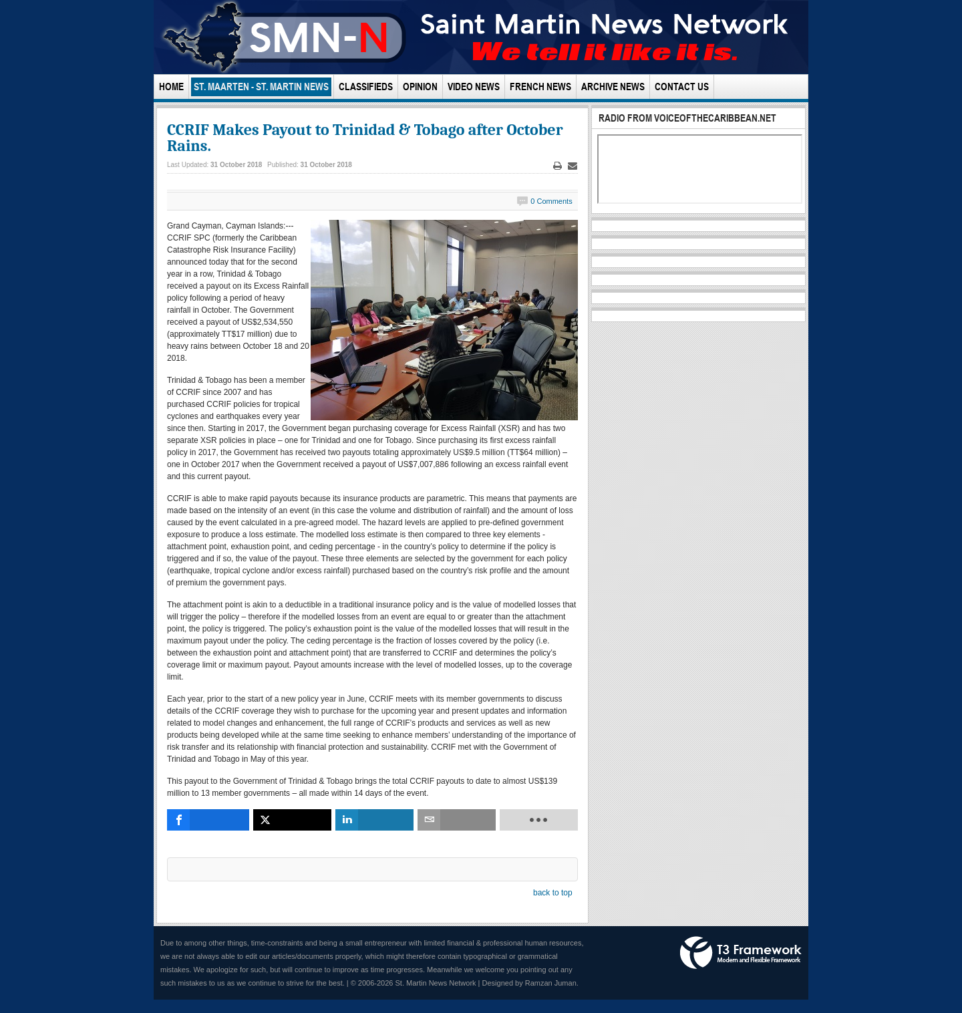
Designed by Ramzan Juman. (530, 983)
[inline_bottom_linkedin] (374, 820)
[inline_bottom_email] (457, 820)
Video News (474, 86)
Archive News (613, 86)
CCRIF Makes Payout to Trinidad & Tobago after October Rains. (365, 137)
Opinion (420, 86)
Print (557, 166)
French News (540, 86)
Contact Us (682, 86)
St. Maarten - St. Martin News (261, 86)
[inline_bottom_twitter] (292, 820)
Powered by (741, 953)
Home (171, 86)
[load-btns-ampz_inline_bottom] (539, 820)
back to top (553, 892)
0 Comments (551, 201)
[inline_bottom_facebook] (208, 820)
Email (572, 166)
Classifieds (366, 86)
